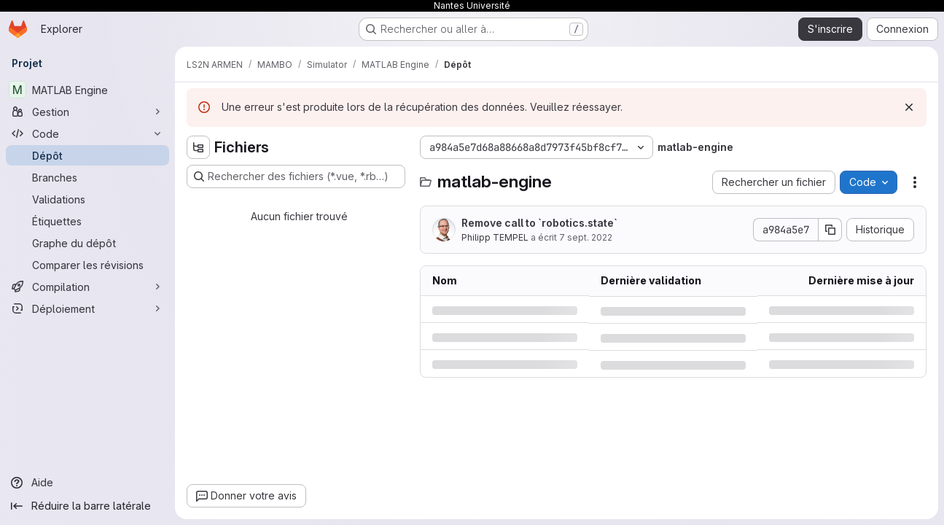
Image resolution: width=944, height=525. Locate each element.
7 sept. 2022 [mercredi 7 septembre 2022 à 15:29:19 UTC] (585, 237)
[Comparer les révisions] (87, 264)
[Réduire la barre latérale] (87, 506)
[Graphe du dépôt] (87, 243)
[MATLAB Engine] (87, 89)
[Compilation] (87, 286)
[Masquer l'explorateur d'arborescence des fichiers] (198, 147)
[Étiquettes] (87, 221)
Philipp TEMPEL (494, 237)
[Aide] (87, 482)
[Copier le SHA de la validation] (830, 229)
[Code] (87, 133)
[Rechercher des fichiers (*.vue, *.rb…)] (296, 176)
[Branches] (87, 177)
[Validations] (87, 199)
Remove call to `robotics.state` (539, 223)
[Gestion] (87, 111)
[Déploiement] (87, 308)
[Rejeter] (909, 107)
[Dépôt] (87, 155)
